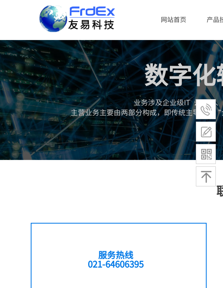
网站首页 (173, 19)
